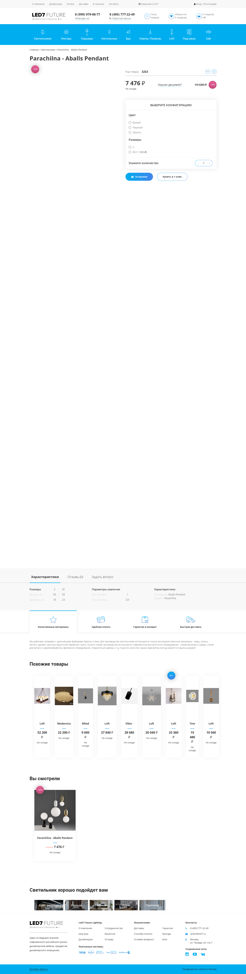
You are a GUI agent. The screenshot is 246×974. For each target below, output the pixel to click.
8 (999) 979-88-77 (87, 14)
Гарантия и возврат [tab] (145, 622)
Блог (164, 939)
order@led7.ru (198, 933)
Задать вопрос (103, 577)
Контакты (113, 3)
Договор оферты (39, 969)
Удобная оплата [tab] (101, 622)
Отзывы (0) (75, 577)
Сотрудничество (114, 928)
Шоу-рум (83, 933)
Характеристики (45, 577)
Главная (34, 49)
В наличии (98, 3)
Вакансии (110, 933)
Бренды (166, 933)
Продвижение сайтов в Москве (199, 969)
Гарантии (167, 928)
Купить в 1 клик (172, 176)
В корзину (139, 176)
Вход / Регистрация (206, 3)
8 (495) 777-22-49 (122, 14)
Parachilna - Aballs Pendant (55, 838)
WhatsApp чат (82, 18)
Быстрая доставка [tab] (191, 622)
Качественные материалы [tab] (53, 622)
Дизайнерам (55, 3)
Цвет (132, 115)
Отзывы (109, 939)
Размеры (135, 140)
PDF (208, 71)
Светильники (48, 49)
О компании (38, 3)
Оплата (70, 3)
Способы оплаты (143, 933)
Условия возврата (144, 939)
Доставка (83, 3)
